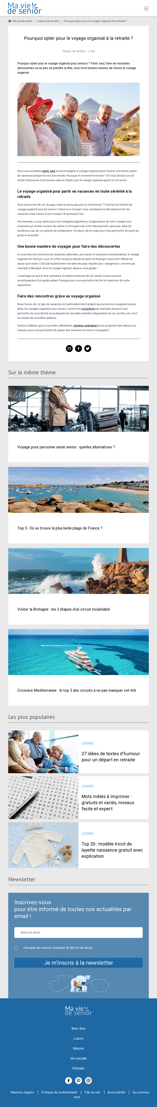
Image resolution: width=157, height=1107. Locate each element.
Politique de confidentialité (59, 1092)
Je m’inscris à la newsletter (78, 962)
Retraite (78, 1068)
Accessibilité (116, 1092)
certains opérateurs (85, 325)
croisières (88, 308)
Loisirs (79, 1038)
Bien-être (79, 1028)
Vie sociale (78, 1058)
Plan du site (92, 1092)
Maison (78, 1048)
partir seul (48, 171)
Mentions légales (22, 1092)
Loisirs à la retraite (48, 21)
